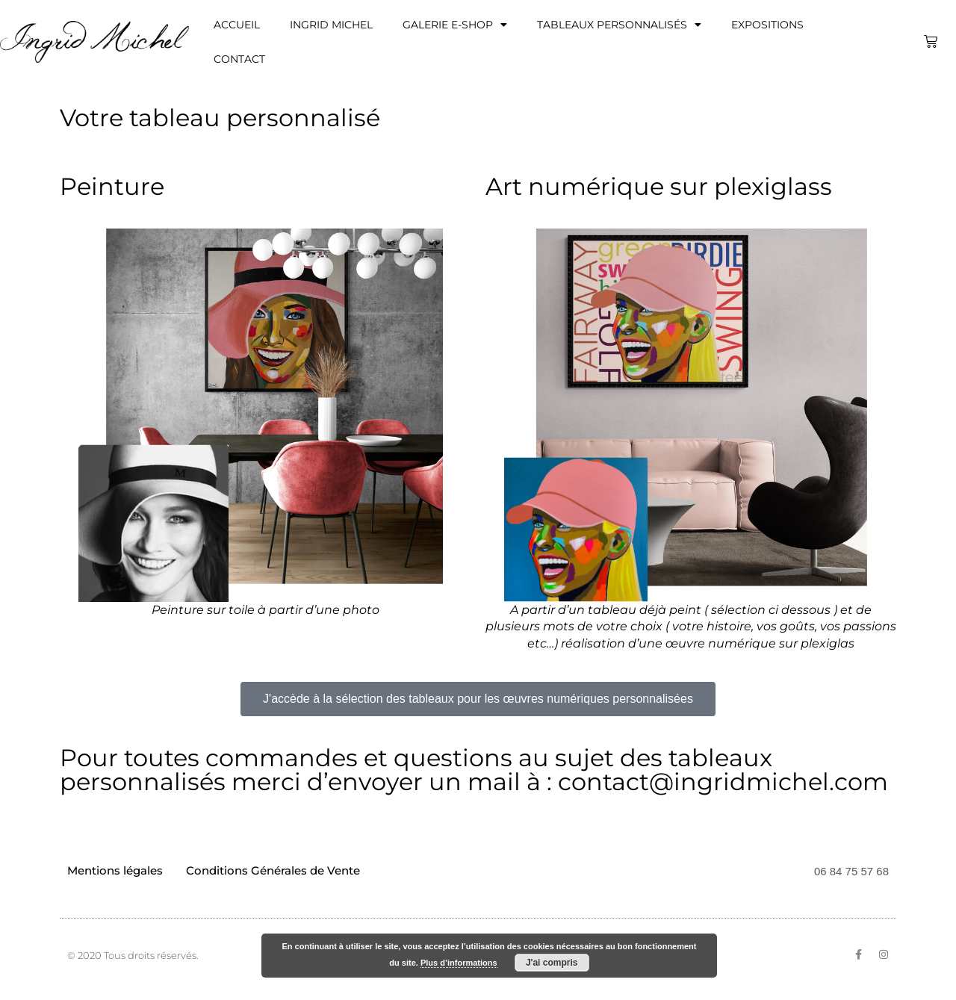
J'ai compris (552, 962)
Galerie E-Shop (455, 24)
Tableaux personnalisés (619, 24)
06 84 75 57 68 (851, 871)
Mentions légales (115, 870)
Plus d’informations (458, 962)
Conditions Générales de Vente (273, 870)
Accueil (237, 24)
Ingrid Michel (331, 24)
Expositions (767, 24)
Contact (239, 59)
